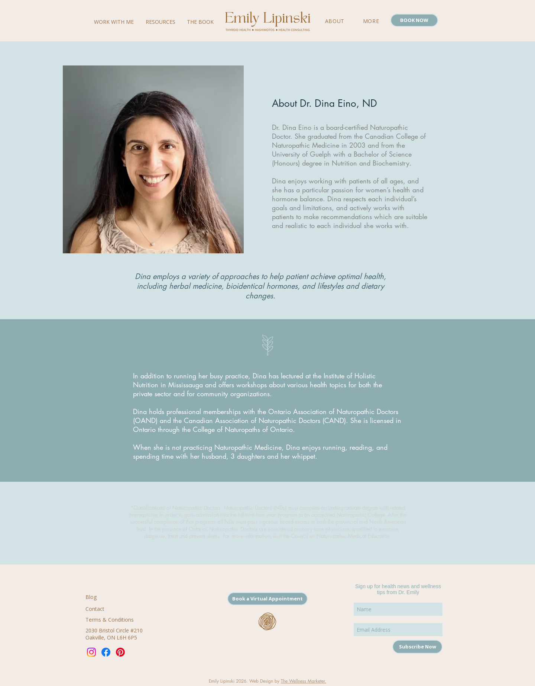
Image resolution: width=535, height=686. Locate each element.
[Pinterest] (120, 652)
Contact (94, 608)
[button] (371, 21)
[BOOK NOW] (414, 20)
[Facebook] (106, 652)
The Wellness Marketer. (303, 681)
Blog (91, 596)
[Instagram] (91, 652)
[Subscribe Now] (417, 647)
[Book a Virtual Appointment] (267, 598)
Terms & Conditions (109, 619)
